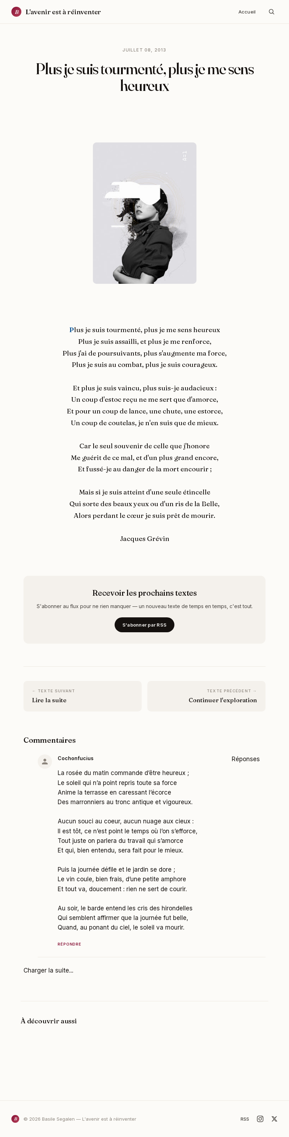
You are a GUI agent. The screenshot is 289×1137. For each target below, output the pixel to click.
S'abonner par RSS (144, 625)
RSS (245, 1119)
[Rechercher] (272, 12)
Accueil (247, 12)
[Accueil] (56, 11)
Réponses (246, 759)
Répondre (70, 944)
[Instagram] (260, 1119)
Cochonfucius (76, 758)
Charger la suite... (48, 970)
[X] (274, 1119)
